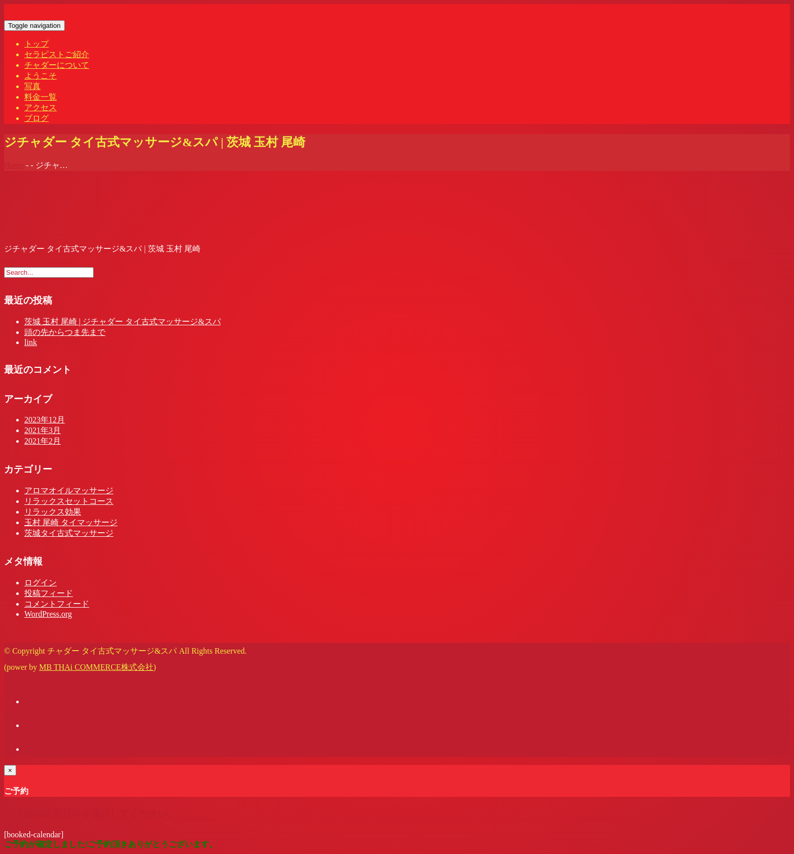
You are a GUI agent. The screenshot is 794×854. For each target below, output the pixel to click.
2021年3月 (42, 430)
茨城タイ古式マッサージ (68, 533)
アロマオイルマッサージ (68, 490)
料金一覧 (40, 97)
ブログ (36, 118)
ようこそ (40, 75)
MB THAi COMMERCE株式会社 (96, 667)
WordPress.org (48, 614)
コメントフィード (56, 604)
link (30, 342)
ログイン (40, 582)
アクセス (40, 107)
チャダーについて (56, 65)
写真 (32, 86)
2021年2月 (42, 441)
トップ (36, 43)
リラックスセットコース (68, 501)
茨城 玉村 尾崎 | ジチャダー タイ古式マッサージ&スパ (122, 321)
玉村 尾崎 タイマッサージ (70, 522)
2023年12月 (44, 419)
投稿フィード (48, 593)
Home (14, 165)
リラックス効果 (52, 511)
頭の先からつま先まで (64, 332)
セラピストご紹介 (56, 54)
